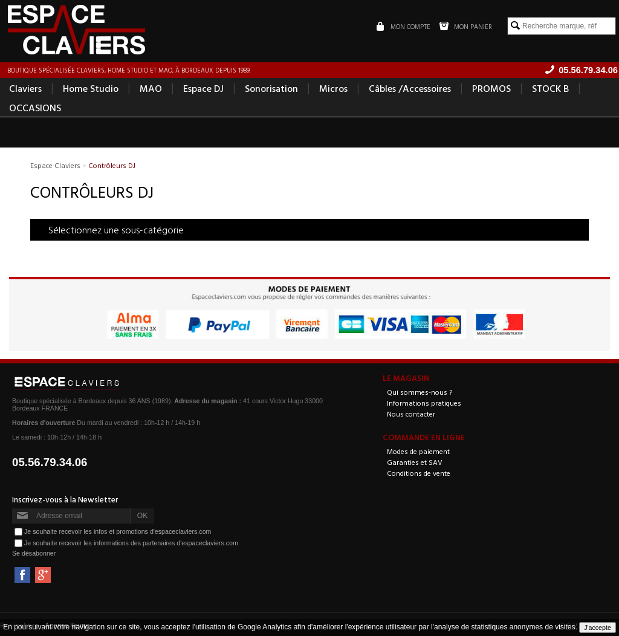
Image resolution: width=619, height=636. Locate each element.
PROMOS (491, 88)
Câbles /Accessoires (410, 88)
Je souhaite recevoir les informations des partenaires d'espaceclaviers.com (131, 543)
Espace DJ (203, 88)
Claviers (25, 88)
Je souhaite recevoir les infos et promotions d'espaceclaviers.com (117, 531)
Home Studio (90, 88)
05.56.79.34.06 (50, 462)
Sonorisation (271, 88)
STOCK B (550, 88)
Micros (333, 88)
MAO (151, 88)
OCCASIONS (35, 107)
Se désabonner (34, 553)
